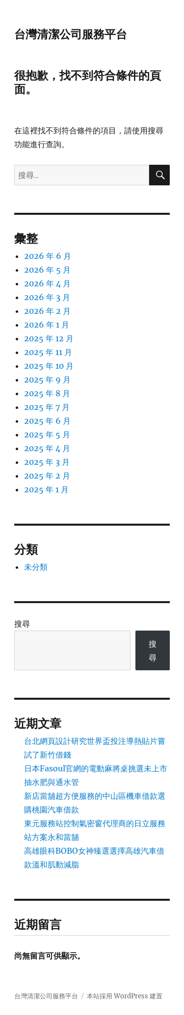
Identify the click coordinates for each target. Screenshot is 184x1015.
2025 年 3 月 (47, 462)
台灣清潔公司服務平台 (70, 34)
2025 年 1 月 (46, 489)
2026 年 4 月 (47, 283)
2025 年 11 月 (48, 352)
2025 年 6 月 (47, 421)
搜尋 (22, 624)
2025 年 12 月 (49, 338)
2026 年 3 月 (47, 297)
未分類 (36, 567)
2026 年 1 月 (46, 325)
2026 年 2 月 (47, 311)
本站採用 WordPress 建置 (124, 996)
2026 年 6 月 (47, 256)
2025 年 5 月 (47, 434)
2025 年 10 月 (49, 366)
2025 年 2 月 (47, 476)
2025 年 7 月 (47, 407)
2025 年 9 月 (47, 379)
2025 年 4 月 (47, 448)
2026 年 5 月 (47, 270)
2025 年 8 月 (47, 393)
